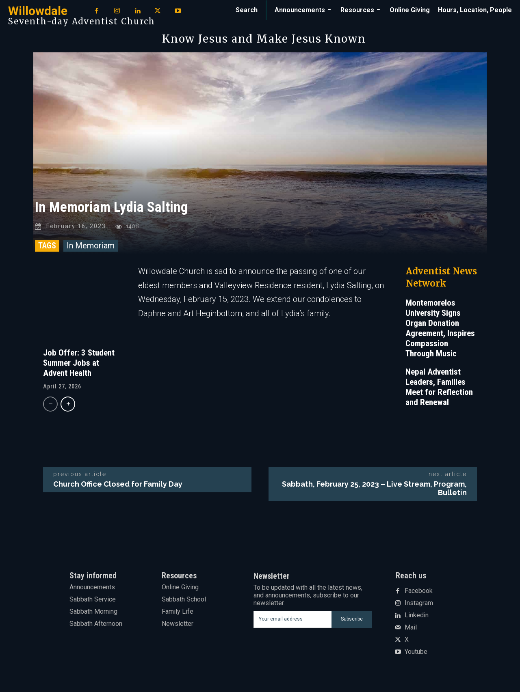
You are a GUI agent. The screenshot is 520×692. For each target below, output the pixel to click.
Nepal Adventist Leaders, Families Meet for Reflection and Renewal (439, 388)
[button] (247, 10)
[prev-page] (50, 405)
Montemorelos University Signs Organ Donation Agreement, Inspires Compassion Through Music (440, 329)
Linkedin (417, 617)
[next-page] (68, 405)
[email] (293, 620)
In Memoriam (91, 247)
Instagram (419, 604)
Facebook (419, 592)
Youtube (416, 653)
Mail (411, 629)
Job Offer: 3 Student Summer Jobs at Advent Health (79, 364)
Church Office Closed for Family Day (117, 485)
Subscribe (352, 620)
